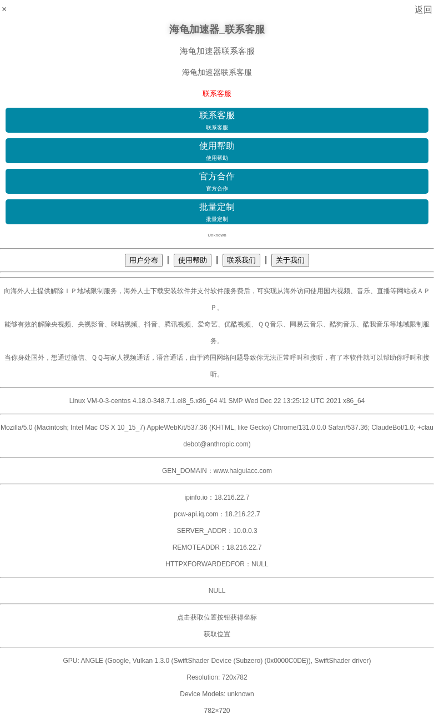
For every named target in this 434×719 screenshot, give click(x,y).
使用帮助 (217, 151)
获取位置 (217, 634)
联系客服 (217, 121)
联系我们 (241, 260)
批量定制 (217, 212)
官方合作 (217, 182)
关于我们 (290, 260)
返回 (423, 9)
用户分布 (143, 260)
